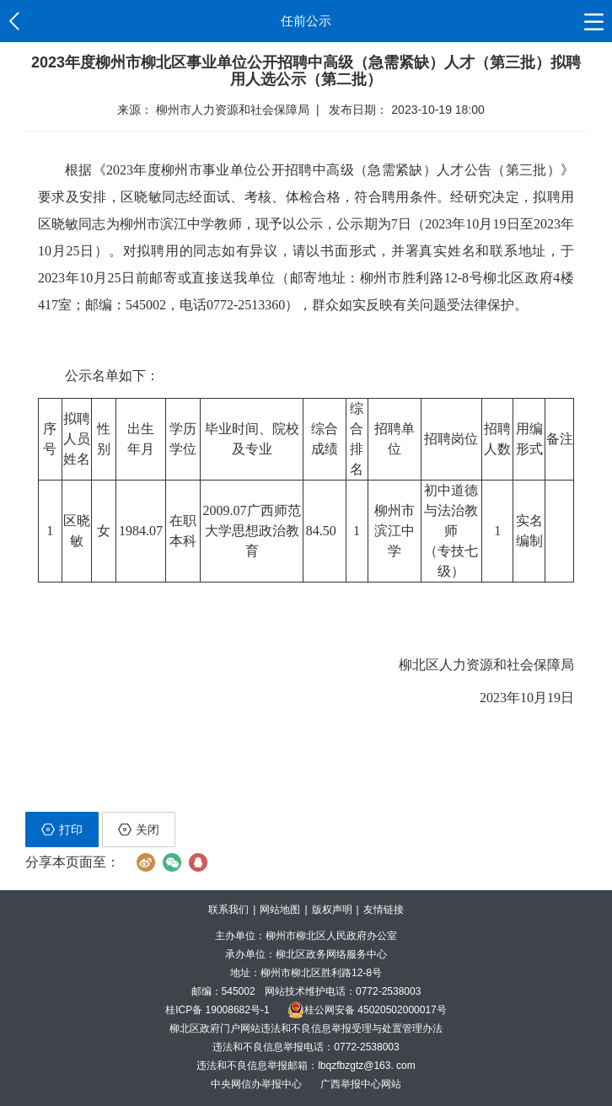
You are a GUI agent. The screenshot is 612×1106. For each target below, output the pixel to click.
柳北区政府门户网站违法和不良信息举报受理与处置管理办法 (306, 1028)
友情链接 (383, 909)
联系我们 (228, 909)
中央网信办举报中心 (257, 1084)
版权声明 (332, 909)
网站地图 (280, 909)
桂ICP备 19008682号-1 (217, 1010)
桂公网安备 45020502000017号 (367, 1010)
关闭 (138, 829)
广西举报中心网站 (360, 1084)
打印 (62, 829)
